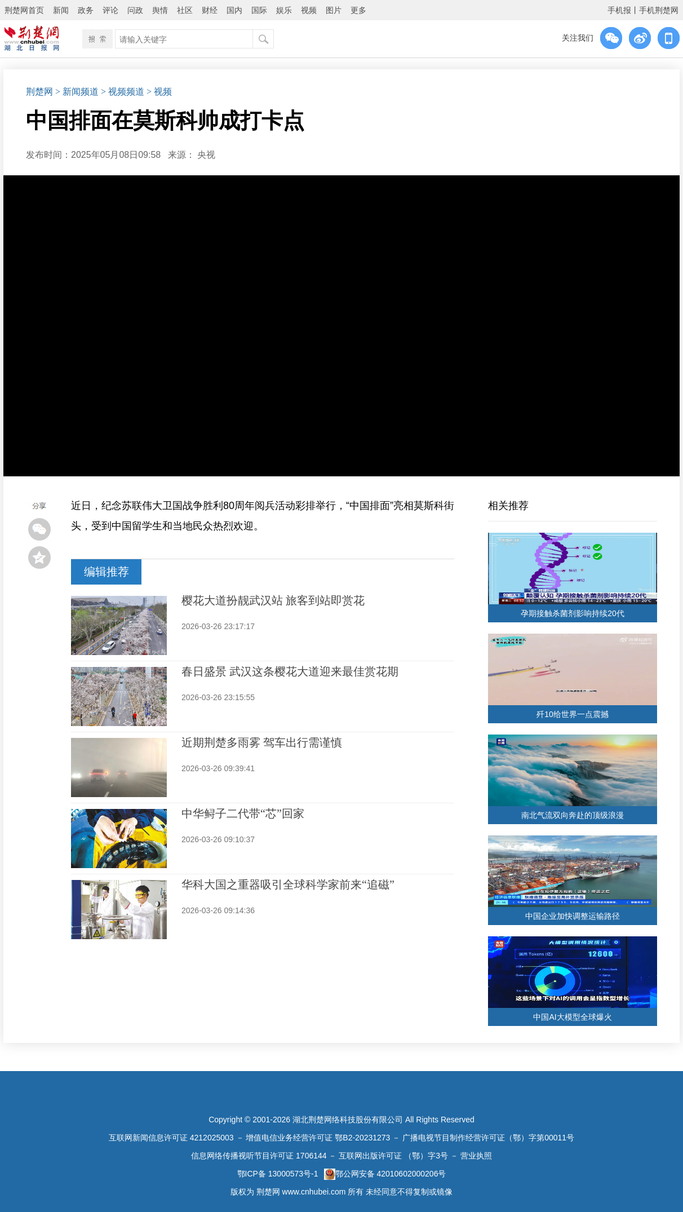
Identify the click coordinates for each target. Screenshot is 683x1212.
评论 (110, 10)
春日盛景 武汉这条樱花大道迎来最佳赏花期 (289, 671)
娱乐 (284, 10)
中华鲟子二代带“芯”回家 (242, 813)
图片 (334, 10)
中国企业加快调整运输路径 (572, 916)
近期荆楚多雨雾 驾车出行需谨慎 (261, 742)
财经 (210, 10)
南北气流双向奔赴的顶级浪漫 (572, 815)
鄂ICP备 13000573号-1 (277, 1173)
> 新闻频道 (77, 91)
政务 (86, 10)
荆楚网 (39, 91)
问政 (135, 10)
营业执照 (476, 1155)
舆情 (160, 10)
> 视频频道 (122, 91)
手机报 (619, 10)
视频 (309, 10)
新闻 (61, 10)
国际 (259, 10)
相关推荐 (508, 505)
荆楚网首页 (24, 10)
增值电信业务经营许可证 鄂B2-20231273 (318, 1137)
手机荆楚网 (658, 10)
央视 (206, 155)
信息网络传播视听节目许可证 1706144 (258, 1155)
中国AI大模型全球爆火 (572, 1016)
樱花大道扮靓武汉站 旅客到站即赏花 (273, 600)
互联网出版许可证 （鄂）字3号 (393, 1155)
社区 (185, 10)
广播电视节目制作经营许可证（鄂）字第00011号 (488, 1137)
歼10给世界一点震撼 (572, 714)
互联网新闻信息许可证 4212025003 (171, 1137)
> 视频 (159, 91)
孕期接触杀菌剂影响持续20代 (572, 613)
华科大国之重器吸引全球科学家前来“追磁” (287, 884)
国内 (234, 10)
